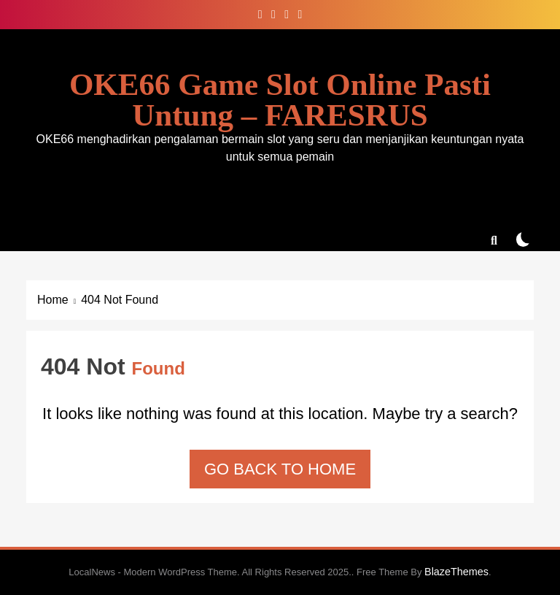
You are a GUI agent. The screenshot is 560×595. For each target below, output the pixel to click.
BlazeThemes (456, 571)
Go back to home (280, 469)
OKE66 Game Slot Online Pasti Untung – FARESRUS (280, 99)
